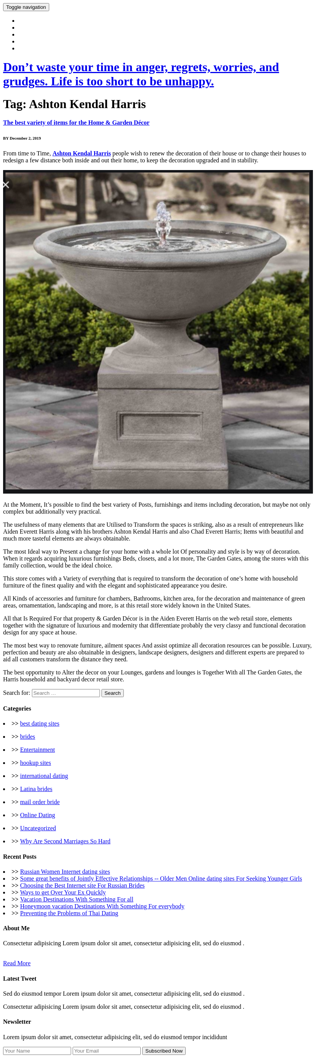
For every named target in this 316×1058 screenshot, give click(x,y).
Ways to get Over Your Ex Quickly (63, 892)
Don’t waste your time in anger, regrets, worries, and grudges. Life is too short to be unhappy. (141, 74)
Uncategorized (38, 828)
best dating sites (39, 723)
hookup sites (35, 762)
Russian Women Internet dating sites (65, 871)
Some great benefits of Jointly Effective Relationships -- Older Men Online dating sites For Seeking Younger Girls (161, 878)
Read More (17, 963)
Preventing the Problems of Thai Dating (69, 913)
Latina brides (36, 789)
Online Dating (37, 815)
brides (27, 736)
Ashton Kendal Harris (81, 153)
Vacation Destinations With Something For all (76, 899)
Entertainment (37, 749)
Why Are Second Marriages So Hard (65, 841)
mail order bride (40, 802)
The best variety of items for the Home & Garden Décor (76, 122)
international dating (44, 776)
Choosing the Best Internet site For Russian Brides (82, 885)
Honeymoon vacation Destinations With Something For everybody (102, 906)
